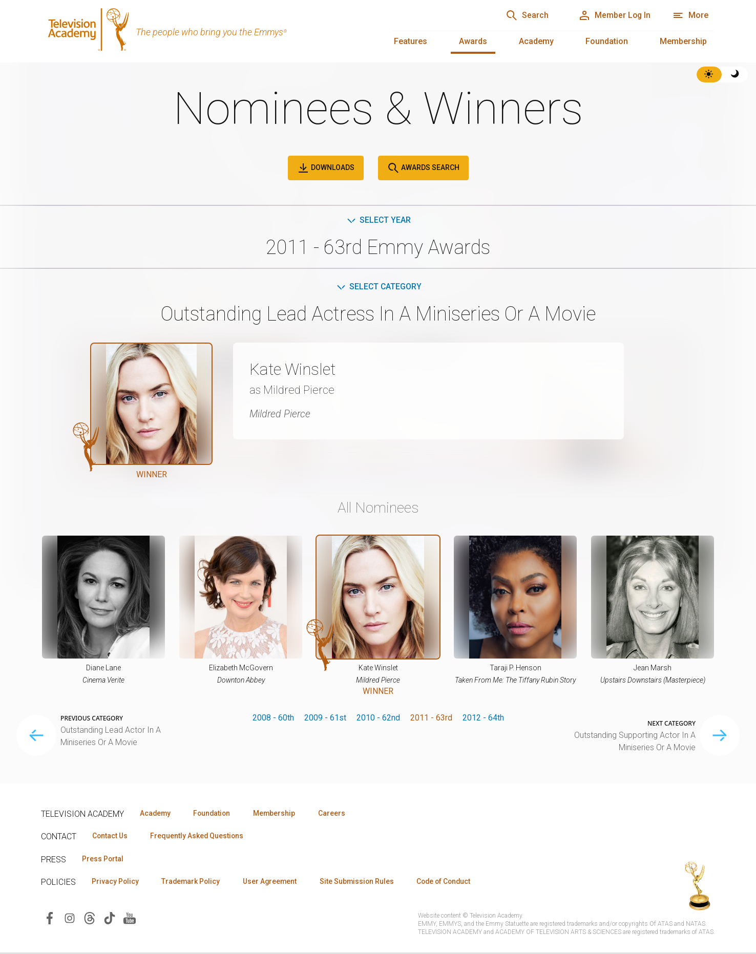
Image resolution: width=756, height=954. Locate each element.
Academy (536, 41)
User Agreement (275, 883)
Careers (338, 814)
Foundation (606, 41)
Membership (683, 41)
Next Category (671, 724)
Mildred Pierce (280, 414)
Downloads (325, 168)
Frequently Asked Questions (200, 837)
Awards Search (423, 168)
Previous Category (91, 719)
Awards (473, 41)
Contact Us (111, 837)
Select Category (378, 287)
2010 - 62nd (378, 718)
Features (410, 41)
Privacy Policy (116, 883)
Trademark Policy (194, 883)
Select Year (378, 220)
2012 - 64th (483, 718)
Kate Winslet (293, 369)
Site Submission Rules (364, 883)
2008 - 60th (273, 718)
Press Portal (103, 860)
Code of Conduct (454, 883)
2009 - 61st (325, 718)
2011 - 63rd (431, 718)
